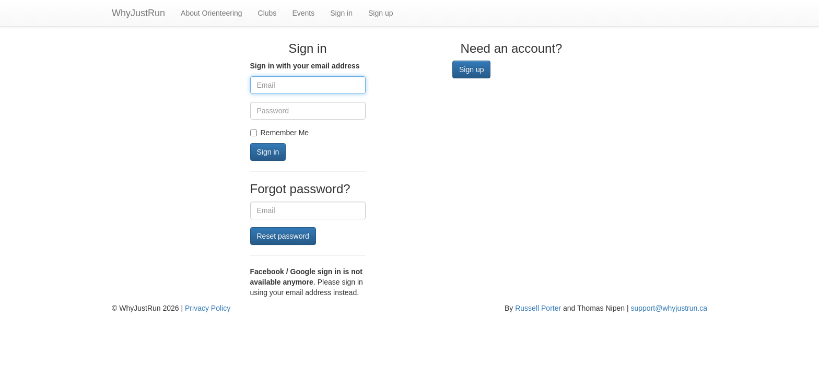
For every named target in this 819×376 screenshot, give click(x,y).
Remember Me (279, 132)
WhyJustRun (138, 13)
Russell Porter (538, 308)
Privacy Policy (207, 308)
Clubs (267, 13)
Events (303, 13)
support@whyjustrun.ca (668, 308)
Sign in (341, 13)
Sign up (380, 13)
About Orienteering (211, 13)
